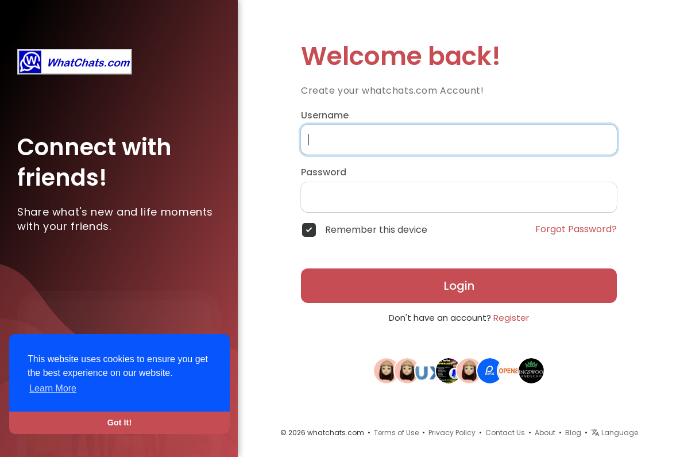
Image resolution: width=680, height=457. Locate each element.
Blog (573, 432)
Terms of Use (396, 432)
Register (511, 318)
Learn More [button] (52, 388)
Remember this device (376, 230)
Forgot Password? (576, 229)
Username (325, 115)
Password (323, 172)
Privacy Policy (452, 432)
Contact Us (505, 432)
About (545, 432)
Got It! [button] (119, 422)
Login (459, 286)
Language (614, 432)
